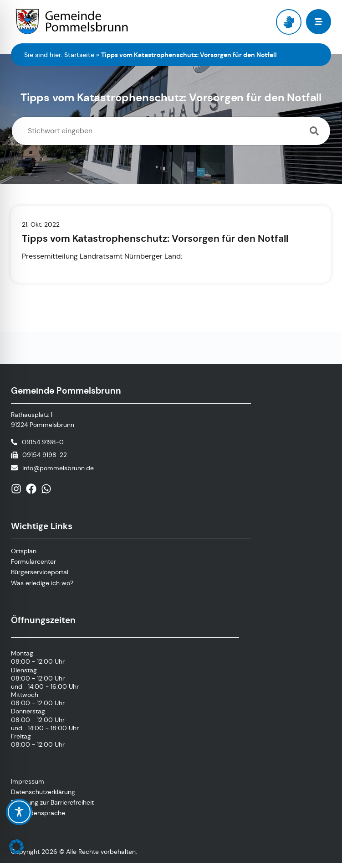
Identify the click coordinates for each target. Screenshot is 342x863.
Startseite (79, 55)
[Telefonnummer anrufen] (37, 442)
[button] (16, 846)
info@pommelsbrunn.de (58, 468)
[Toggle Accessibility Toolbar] (19, 812)
